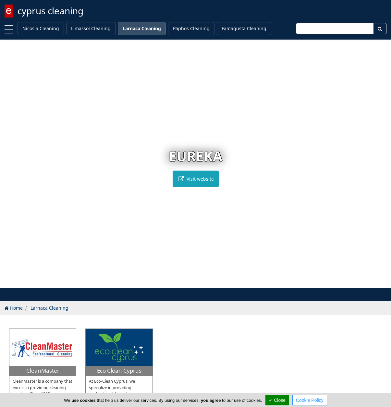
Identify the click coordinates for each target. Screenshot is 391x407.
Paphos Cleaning (191, 28)
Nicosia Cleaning (40, 28)
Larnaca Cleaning (142, 28)
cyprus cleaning (50, 11)
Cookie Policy (310, 400)
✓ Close (277, 400)
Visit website (195, 179)
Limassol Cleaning (91, 28)
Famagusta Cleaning (244, 28)
